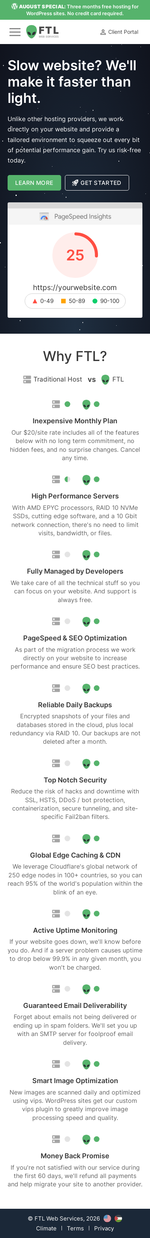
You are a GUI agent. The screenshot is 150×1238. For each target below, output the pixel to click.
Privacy (104, 1228)
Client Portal (118, 32)
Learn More (38, 185)
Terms (75, 1228)
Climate (46, 1228)
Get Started (97, 182)
